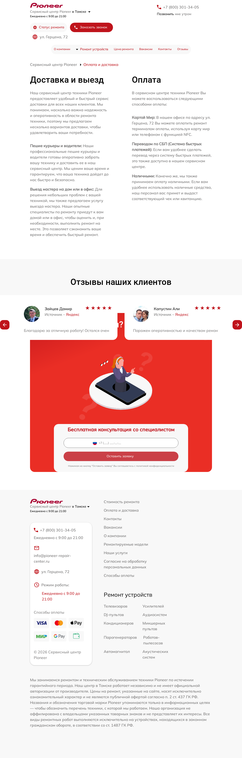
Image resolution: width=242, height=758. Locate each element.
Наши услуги (116, 552)
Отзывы (182, 49)
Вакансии (145, 49)
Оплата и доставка (121, 510)
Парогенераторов (120, 637)
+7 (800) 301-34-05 (181, 7)
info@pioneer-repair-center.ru (52, 554)
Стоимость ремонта (121, 501)
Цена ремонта (124, 49)
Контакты (165, 49)
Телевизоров (115, 606)
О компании (62, 49)
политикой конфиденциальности (155, 465)
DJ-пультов (114, 614)
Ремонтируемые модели (126, 544)
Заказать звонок (90, 27)
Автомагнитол (117, 651)
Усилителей (153, 606)
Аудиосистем (155, 614)
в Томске (81, 11)
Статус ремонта (48, 27)
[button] (4, 325)
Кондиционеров (119, 623)
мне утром (174, 14)
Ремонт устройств (94, 49)
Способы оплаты (119, 575)
